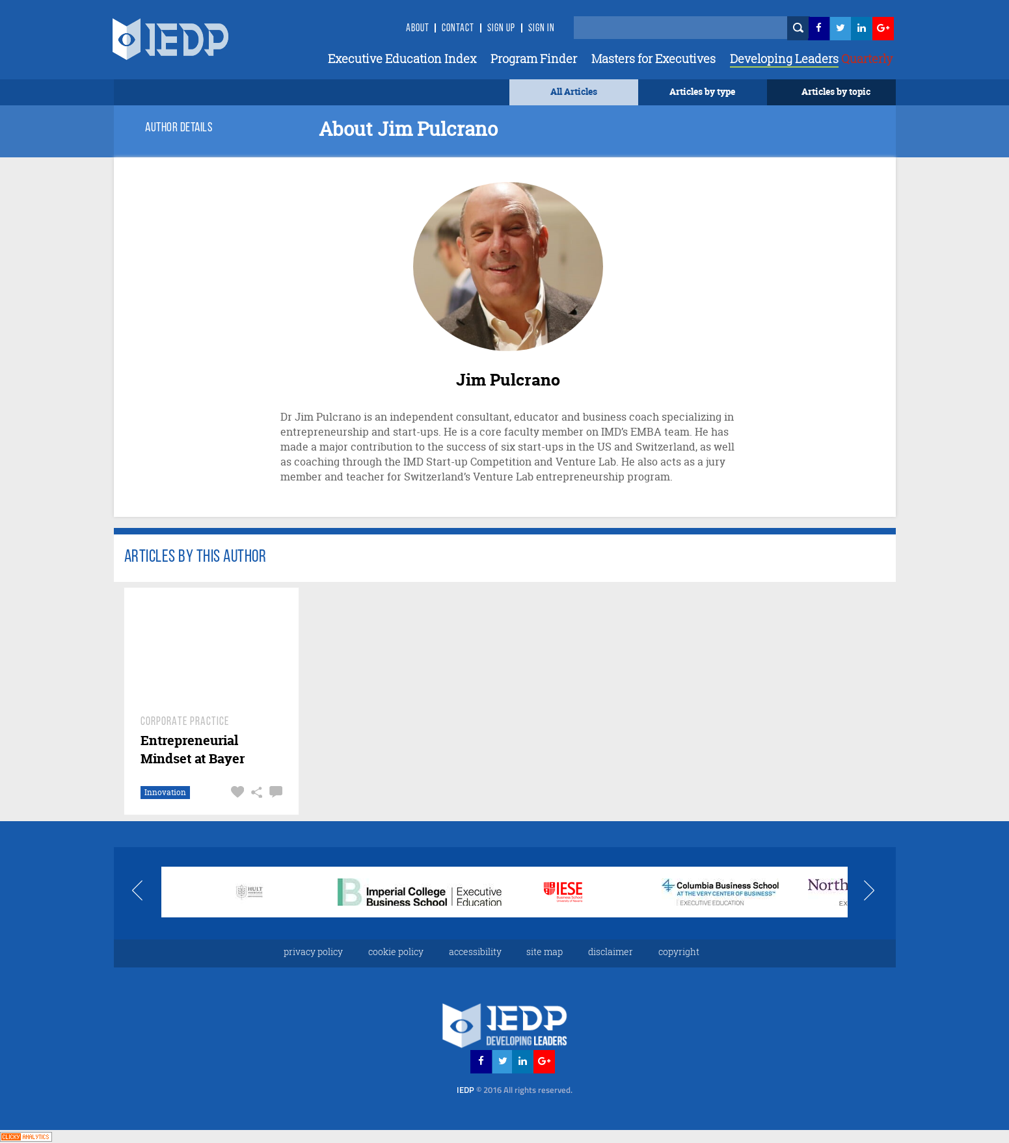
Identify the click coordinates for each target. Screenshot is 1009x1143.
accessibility (475, 951)
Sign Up (501, 28)
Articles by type (702, 91)
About (417, 28)
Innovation (164, 792)
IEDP (514, 1089)
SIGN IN (541, 28)
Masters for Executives (653, 58)
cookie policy (396, 951)
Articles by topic (835, 91)
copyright (678, 951)
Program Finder (534, 58)
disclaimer (610, 951)
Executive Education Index (402, 58)
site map (544, 951)
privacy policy (313, 951)
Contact (458, 28)
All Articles (573, 91)
